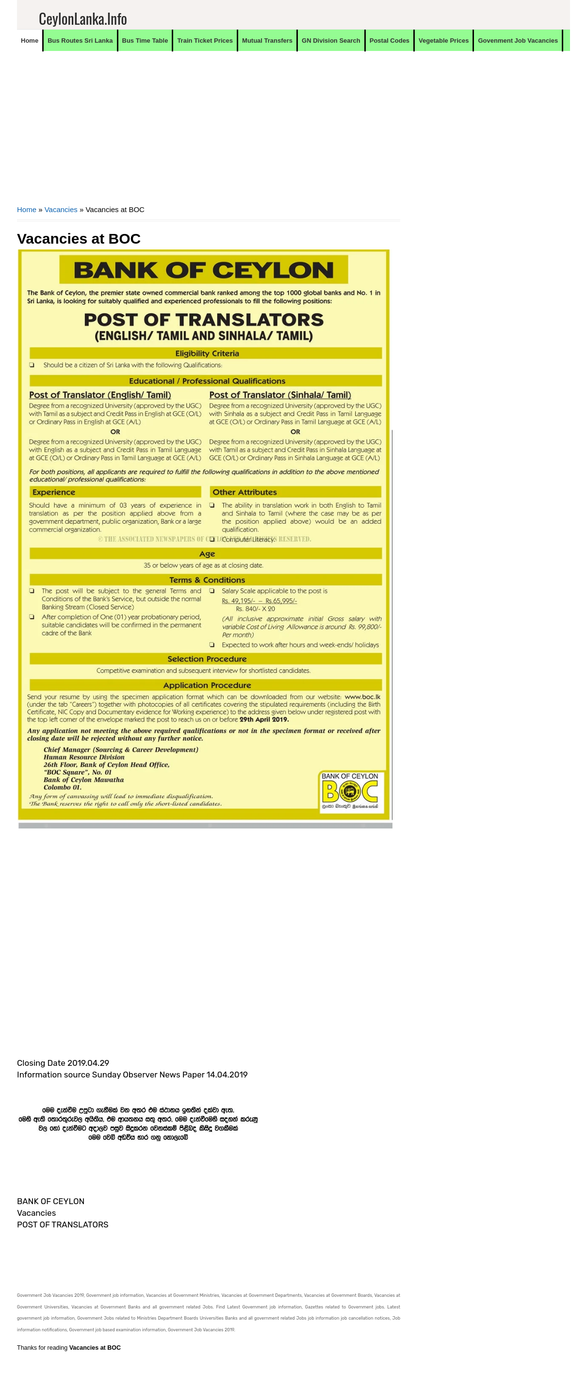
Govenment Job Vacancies (518, 40)
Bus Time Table (145, 40)
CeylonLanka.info (83, 18)
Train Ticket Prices (205, 40)
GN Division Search (331, 40)
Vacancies (61, 209)
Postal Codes (389, 40)
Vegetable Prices (444, 40)
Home (29, 40)
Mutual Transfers (267, 40)
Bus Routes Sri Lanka (80, 40)
